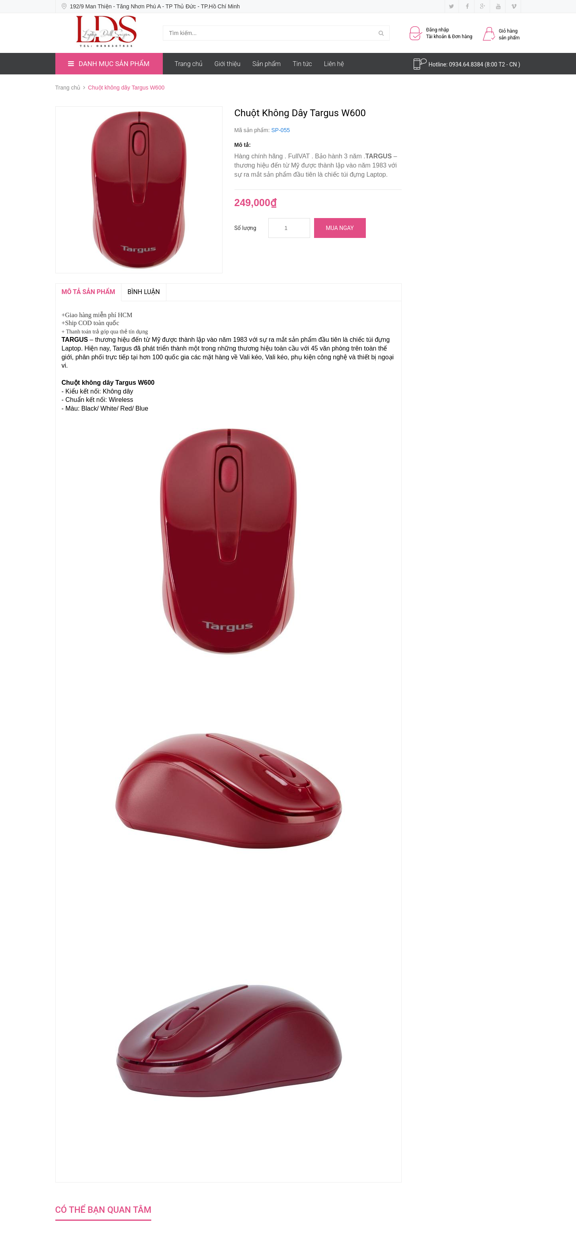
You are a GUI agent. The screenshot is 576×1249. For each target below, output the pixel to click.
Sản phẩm (266, 64)
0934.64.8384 (467, 64)
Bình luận (143, 292)
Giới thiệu (228, 64)
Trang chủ (189, 64)
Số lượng (245, 228)
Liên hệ (334, 64)
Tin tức (302, 64)
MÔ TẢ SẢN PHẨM (88, 292)
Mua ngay (340, 228)
